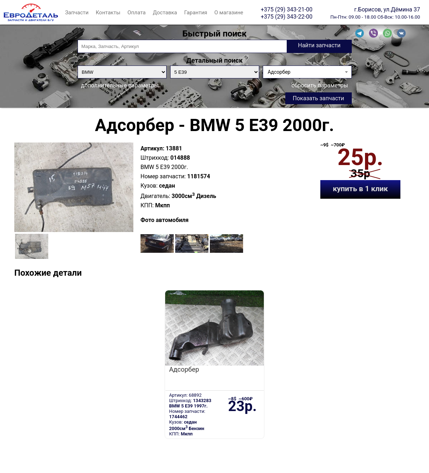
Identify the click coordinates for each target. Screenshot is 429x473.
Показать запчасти (318, 98)
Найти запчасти (319, 45)
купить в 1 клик (360, 188)
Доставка (165, 12)
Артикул (151, 148)
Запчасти (77, 12)
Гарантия (195, 12)
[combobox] (307, 72)
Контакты (108, 12)
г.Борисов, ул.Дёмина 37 (387, 9)
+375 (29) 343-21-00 (286, 9)
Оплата (137, 12)
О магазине (228, 12)
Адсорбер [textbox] (279, 72)
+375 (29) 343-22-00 (286, 16)
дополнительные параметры (120, 85)
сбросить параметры (319, 85)
